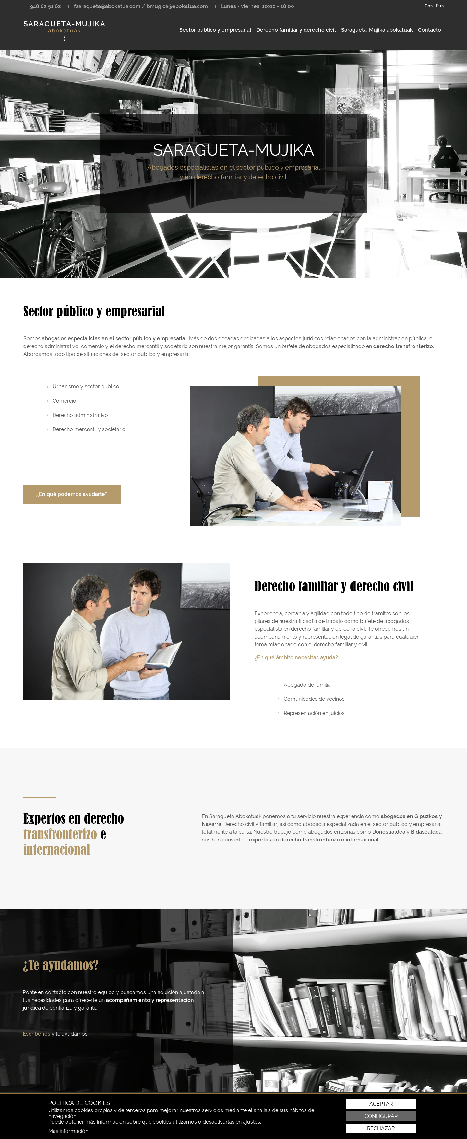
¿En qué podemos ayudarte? (72, 494)
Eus (440, 5)
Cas (429, 5)
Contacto (429, 30)
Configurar (381, 1116)
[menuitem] (215, 30)
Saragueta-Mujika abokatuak (377, 30)
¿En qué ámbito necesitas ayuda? (296, 657)
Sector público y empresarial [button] (215, 30)
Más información (68, 1131)
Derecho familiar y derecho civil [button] (296, 30)
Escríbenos (37, 1034)
